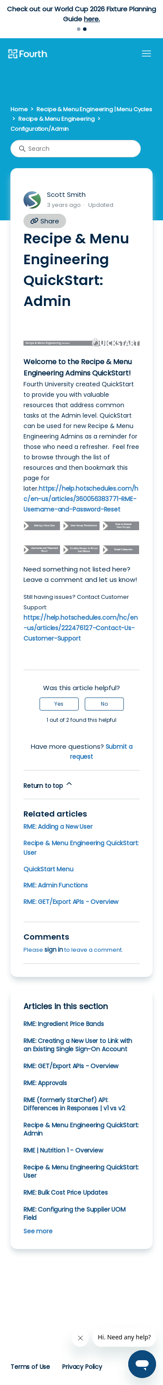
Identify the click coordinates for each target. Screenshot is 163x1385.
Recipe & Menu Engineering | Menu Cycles (94, 109)
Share (44, 221)
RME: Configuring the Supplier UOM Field (74, 1213)
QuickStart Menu (48, 869)
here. (92, 18)
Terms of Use (30, 1366)
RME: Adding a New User (58, 826)
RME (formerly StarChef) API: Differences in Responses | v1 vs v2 (74, 1104)
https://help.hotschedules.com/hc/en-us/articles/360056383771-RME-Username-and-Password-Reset (80, 499)
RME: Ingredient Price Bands (63, 1024)
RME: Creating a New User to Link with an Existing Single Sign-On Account (77, 1044)
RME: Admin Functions (55, 885)
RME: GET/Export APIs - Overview (70, 901)
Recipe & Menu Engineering (56, 119)
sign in (53, 949)
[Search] (75, 148)
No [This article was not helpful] (104, 703)
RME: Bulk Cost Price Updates (65, 1192)
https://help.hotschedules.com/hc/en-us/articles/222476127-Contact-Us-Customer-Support (80, 628)
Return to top (48, 784)
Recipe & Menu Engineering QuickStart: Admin (81, 1129)
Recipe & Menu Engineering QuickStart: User (81, 1171)
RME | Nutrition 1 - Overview (63, 1150)
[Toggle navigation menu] (146, 54)
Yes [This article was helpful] (58, 703)
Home (18, 109)
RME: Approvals (45, 1083)
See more (38, 1231)
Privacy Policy (82, 1366)
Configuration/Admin (39, 129)
